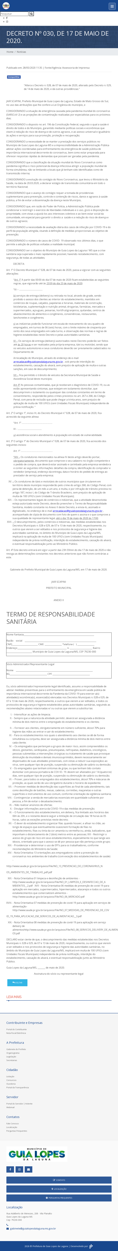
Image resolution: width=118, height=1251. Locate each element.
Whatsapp (41, 78)
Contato (59, 1180)
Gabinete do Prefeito (16, 1049)
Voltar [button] (17, 982)
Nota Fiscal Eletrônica (16, 1033)
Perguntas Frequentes (16, 1130)
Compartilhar (14, 77)
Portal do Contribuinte (16, 1029)
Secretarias (11, 1060)
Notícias (21, 52)
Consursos (11, 1080)
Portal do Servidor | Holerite (19, 1103)
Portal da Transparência (17, 1087)
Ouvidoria (11, 1083)
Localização (11, 1127)
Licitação (10, 1076)
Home (10, 52)
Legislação (11, 1056)
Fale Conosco (12, 1123)
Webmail (10, 1107)
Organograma (12, 1053)
